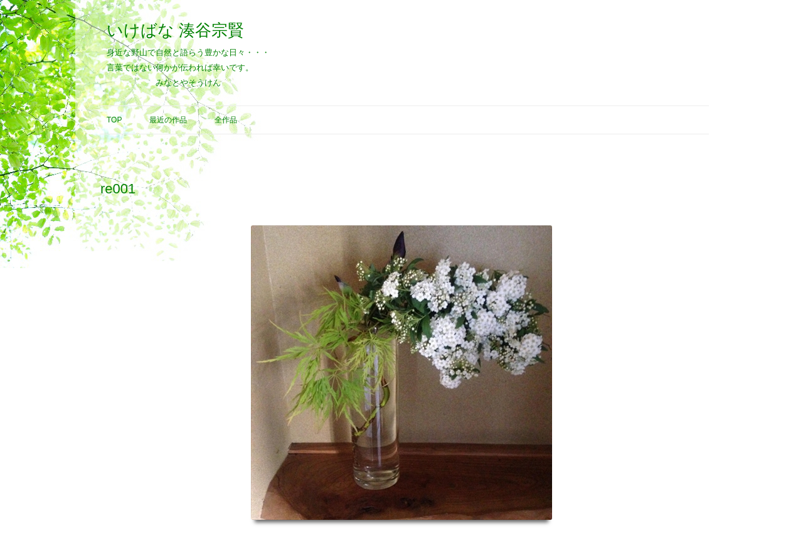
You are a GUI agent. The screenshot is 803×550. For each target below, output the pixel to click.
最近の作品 (168, 120)
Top (114, 120)
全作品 (226, 120)
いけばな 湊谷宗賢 (175, 30)
